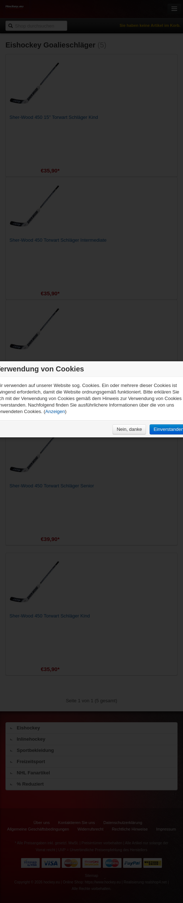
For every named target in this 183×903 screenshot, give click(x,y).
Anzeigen (55, 411)
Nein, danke (129, 429)
